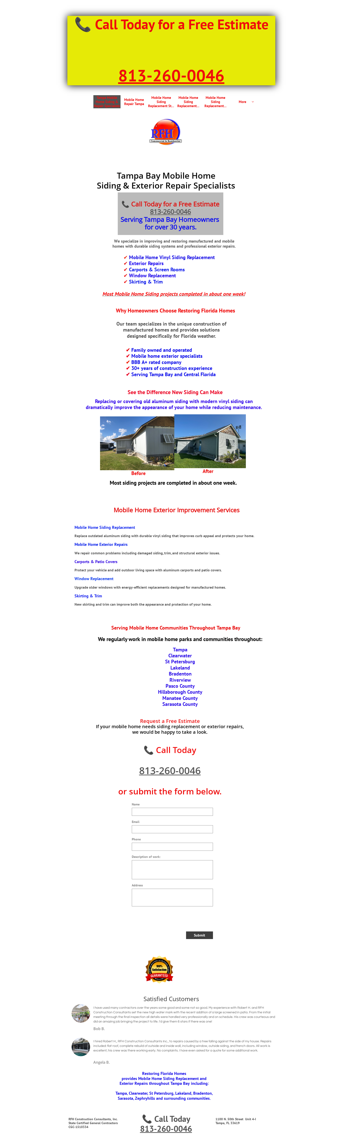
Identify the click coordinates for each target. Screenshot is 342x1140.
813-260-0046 (170, 211)
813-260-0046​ (171, 75)
